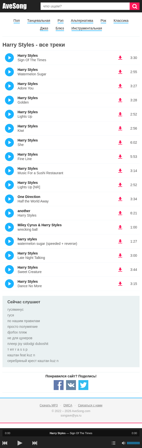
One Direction (29, 197)
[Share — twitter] (83, 385)
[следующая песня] (34, 443)
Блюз (60, 28)
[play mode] (113, 443)
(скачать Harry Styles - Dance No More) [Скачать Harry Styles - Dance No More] (120, 283)
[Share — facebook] (59, 385)
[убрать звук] (123, 443)
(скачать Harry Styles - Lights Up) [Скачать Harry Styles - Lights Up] (120, 114)
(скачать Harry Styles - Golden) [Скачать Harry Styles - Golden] (120, 100)
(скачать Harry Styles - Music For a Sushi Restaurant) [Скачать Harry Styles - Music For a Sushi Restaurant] (120, 170)
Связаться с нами (90, 405)
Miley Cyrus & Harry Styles (40, 225)
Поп (17, 21)
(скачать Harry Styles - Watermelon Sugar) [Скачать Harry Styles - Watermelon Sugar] (120, 71)
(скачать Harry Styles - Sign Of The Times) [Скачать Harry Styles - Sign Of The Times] (120, 57)
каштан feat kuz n (21, 355)
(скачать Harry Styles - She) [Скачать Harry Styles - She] (120, 142)
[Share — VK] (71, 385)
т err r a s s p (17, 349)
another (24, 211)
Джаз (44, 28)
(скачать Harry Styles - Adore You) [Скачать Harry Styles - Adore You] (120, 86)
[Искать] (135, 6)
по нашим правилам (23, 321)
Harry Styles (28, 55)
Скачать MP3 (49, 405)
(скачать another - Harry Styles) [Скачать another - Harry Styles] (120, 213)
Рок (103, 21)
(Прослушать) (9, 57)
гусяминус (15, 309)
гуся (10, 315)
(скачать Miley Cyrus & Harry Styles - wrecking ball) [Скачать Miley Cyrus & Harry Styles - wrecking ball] (120, 227)
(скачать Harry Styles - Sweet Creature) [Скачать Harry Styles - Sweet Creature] (120, 269)
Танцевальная (38, 21)
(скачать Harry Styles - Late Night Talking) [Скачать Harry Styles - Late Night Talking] (120, 255)
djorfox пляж (17, 332)
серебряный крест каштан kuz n (33, 361)
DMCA (68, 405)
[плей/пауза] (19, 443)
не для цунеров (19, 338)
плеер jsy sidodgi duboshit (27, 344)
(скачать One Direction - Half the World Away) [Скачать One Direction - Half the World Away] (120, 199)
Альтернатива (82, 21)
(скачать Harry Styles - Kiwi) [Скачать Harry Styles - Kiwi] (120, 128)
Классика (121, 21)
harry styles (27, 239)
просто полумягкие (22, 327)
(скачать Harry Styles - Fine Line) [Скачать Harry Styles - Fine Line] (120, 156)
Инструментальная (86, 28)
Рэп (61, 21)
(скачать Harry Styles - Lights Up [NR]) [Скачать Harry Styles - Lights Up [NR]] (120, 184)
